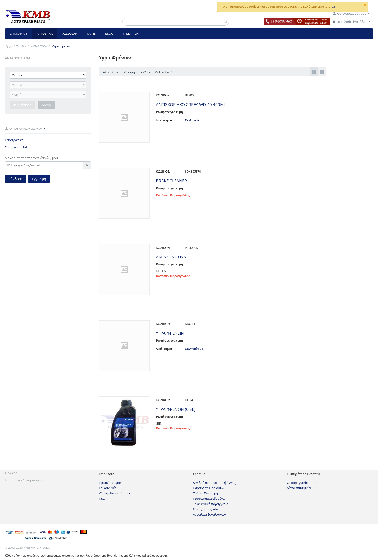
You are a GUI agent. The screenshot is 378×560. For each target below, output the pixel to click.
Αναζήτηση (22, 105)
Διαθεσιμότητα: (167, 120)
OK (334, 6)
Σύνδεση (15, 178)
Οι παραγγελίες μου (301, 482)
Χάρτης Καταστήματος (115, 493)
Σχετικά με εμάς (110, 482)
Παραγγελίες (14, 140)
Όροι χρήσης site (205, 509)
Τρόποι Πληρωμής (206, 493)
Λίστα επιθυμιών (299, 488)
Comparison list (16, 147)
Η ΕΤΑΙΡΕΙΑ (131, 33)
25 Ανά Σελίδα (167, 72)
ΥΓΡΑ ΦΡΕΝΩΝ (170, 333)
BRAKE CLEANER (171, 180)
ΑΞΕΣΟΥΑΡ (69, 33)
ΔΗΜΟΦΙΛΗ (18, 33)
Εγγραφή (39, 178)
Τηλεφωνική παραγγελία (210, 504)
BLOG (109, 33)
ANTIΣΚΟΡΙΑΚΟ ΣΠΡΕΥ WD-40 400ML (191, 104)
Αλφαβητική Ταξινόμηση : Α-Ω (126, 72)
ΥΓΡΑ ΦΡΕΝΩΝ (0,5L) (175, 409)
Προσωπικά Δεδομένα (209, 498)
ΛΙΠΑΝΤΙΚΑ (45, 33)
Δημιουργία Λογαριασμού (24, 480)
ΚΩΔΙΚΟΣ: (163, 95)
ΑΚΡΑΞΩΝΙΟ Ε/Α (171, 257)
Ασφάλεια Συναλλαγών (209, 514)
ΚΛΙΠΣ (91, 33)
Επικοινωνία (108, 488)
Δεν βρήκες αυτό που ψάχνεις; (214, 482)
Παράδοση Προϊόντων (209, 488)
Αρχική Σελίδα (15, 46)
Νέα (102, 498)
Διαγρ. (47, 105)
